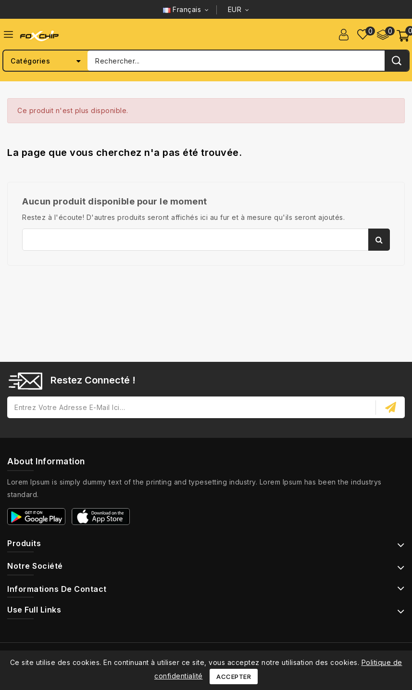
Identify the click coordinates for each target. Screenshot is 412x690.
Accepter (233, 676)
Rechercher (379, 240)
